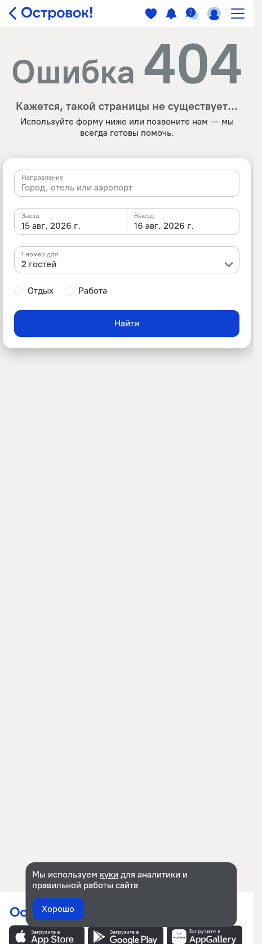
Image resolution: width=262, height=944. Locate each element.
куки (109, 874)
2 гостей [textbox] (38, 264)
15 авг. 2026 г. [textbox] (51, 225)
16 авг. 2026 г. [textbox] (164, 225)
